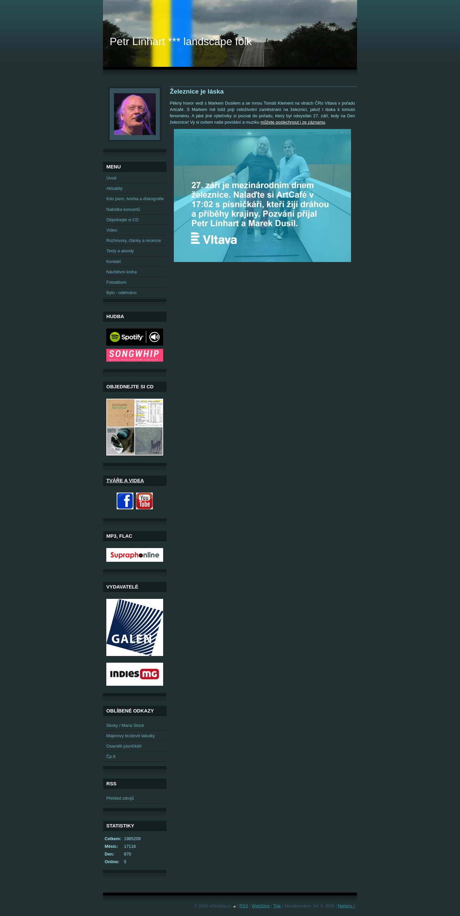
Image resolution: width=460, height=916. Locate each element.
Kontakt (113, 261)
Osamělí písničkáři (123, 746)
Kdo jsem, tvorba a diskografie (135, 198)
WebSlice (261, 905)
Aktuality (114, 188)
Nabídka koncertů (123, 209)
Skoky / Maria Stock (125, 725)
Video (111, 230)
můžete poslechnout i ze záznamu (292, 122)
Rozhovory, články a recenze (133, 240)
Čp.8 (110, 756)
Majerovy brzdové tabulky (130, 735)
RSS (243, 905)
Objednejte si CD (122, 219)
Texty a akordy (120, 250)
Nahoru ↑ (346, 905)
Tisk (277, 905)
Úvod (111, 177)
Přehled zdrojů (120, 798)
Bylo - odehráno (121, 292)
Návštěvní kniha (121, 271)
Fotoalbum (116, 282)
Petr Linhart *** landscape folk (181, 41)
